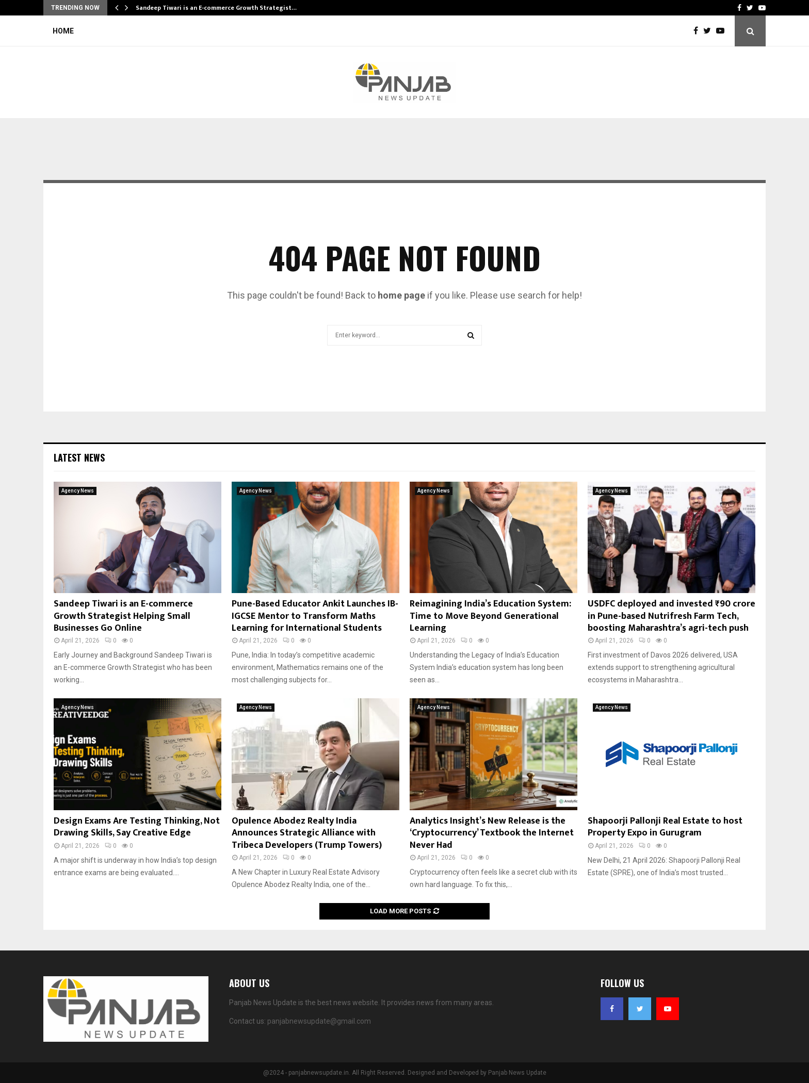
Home (63, 31)
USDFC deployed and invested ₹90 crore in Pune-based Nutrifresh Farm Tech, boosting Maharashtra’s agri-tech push (671, 616)
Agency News (77, 491)
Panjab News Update (517, 1072)
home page (401, 295)
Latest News (79, 457)
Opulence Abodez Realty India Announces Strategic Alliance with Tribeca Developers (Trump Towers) (307, 833)
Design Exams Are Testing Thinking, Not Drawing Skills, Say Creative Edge (137, 827)
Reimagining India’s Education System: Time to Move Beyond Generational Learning (490, 616)
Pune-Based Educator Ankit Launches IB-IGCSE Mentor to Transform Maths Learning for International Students (315, 616)
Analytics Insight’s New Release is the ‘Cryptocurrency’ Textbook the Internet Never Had (492, 833)
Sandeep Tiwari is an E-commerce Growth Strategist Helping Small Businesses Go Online (123, 616)
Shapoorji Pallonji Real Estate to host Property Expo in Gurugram (665, 827)
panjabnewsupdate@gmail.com (319, 1021)
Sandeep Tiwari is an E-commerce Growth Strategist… (216, 8)
